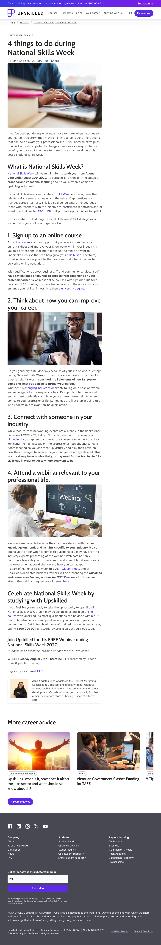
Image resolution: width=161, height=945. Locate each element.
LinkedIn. (14, 439)
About (11, 841)
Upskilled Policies (119, 931)
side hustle (74, 255)
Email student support (71, 857)
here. (66, 581)
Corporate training (72, 12)
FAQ (10, 857)
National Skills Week (21, 173)
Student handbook (69, 841)
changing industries (37, 388)
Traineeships (116, 861)
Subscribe (38, 888)
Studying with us (112, 12)
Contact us (14, 849)
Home (12, 22)
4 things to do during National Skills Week (55, 22)
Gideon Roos (70, 568)
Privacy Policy (50, 898)
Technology (115, 841)
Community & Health (121, 849)
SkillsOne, (63, 194)
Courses (52, 12)
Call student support (70, 853)
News (11, 853)
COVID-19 (43, 211)
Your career (93, 12)
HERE (40, 671)
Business (114, 845)
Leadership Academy (121, 857)
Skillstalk (24, 22)
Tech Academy (117, 853)
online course (21, 242)
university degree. (73, 288)
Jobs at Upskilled (18, 845)
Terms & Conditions (143, 931)
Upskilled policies (68, 845)
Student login (145, 3)
